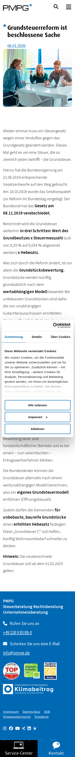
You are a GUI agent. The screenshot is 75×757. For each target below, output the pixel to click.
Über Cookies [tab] (60, 336)
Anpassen (37, 417)
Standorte (42, 717)
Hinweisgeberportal (17, 717)
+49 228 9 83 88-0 (17, 632)
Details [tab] (37, 336)
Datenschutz (31, 712)
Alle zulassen (37, 405)
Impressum (11, 712)
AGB (47, 712)
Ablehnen (37, 429)
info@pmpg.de (16, 652)
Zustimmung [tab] (14, 336)
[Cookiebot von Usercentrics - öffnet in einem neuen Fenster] (53, 325)
